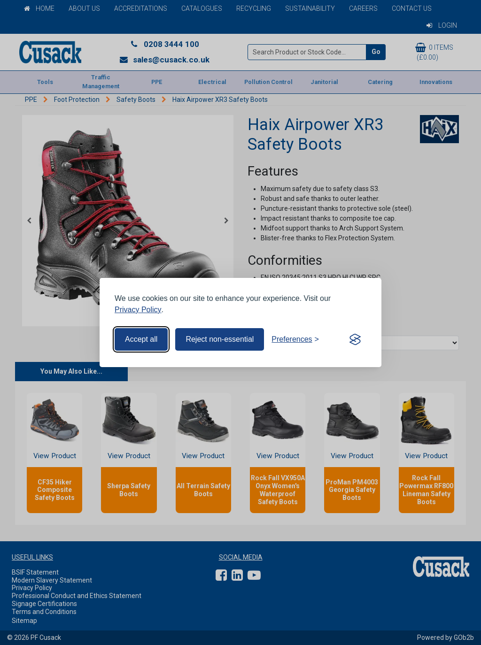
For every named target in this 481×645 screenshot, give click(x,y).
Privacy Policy (138, 310)
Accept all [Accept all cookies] (141, 339)
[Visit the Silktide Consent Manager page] (355, 339)
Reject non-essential (220, 339)
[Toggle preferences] (295, 339)
